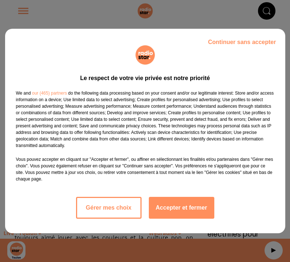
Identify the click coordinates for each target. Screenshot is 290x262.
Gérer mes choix (108, 208)
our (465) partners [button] (49, 93)
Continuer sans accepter (242, 42)
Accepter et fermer (181, 208)
